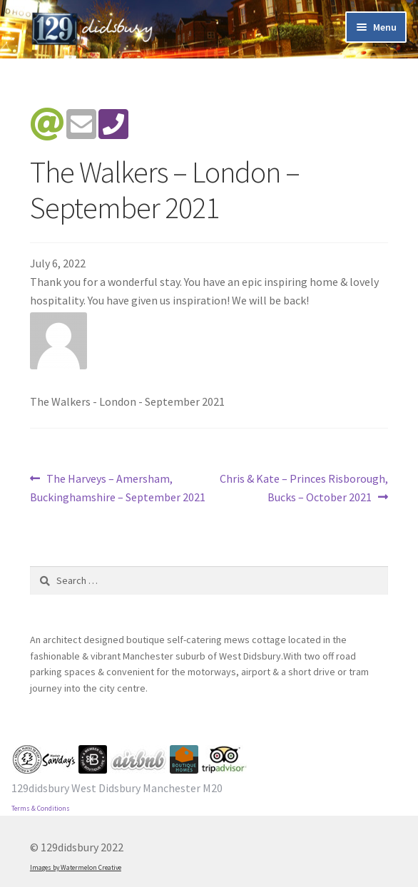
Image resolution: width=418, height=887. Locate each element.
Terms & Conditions (40, 808)
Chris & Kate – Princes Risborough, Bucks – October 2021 (303, 487)
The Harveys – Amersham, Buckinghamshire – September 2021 (117, 487)
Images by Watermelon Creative (75, 867)
